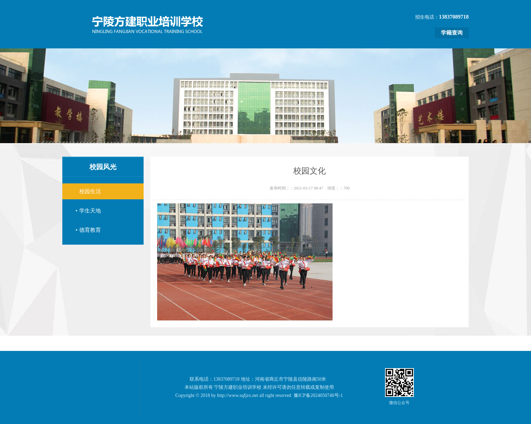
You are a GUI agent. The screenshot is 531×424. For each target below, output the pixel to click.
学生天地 (90, 211)
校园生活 (90, 191)
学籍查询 (452, 33)
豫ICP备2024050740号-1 (318, 395)
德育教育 (90, 230)
